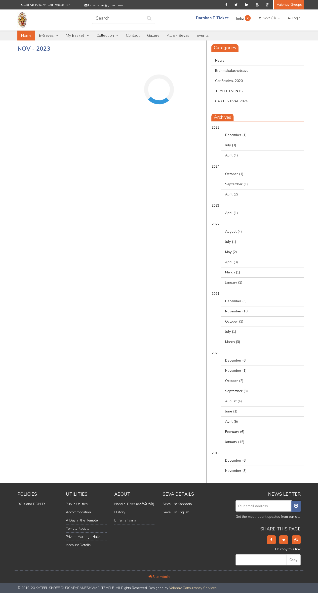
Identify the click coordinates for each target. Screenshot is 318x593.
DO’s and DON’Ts (31, 504)
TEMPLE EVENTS (229, 91)
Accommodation (78, 512)
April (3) (231, 262)
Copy (293, 559)
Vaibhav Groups (289, 4)
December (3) (235, 301)
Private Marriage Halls (83, 536)
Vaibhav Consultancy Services (193, 588)
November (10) (236, 311)
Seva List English (176, 512)
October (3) (234, 321)
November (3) (235, 470)
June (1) (231, 411)
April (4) (231, 155)
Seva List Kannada (177, 504)
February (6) (234, 431)
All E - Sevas (178, 35)
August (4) (233, 231)
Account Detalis (78, 545)
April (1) (231, 213)
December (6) (235, 360)
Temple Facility (77, 528)
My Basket (77, 35)
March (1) (232, 272)
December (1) (235, 135)
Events (203, 35)
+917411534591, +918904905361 (46, 5)
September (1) (236, 184)
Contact (133, 35)
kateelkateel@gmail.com (103, 5)
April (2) (231, 194)
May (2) (231, 252)
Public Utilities (77, 504)
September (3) (236, 391)
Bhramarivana (125, 520)
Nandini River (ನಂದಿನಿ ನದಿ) (134, 504)
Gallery (153, 35)
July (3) (230, 145)
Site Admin (159, 576)
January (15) (234, 442)
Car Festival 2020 (229, 80)
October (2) (234, 380)
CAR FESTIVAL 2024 (231, 101)
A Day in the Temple (82, 520)
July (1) (230, 241)
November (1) (235, 370)
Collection (107, 35)
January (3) (233, 282)
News (219, 60)
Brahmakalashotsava (231, 70)
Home (26, 35)
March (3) (232, 341)
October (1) (234, 174)
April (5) (231, 421)
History (119, 512)
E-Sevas (48, 35)
